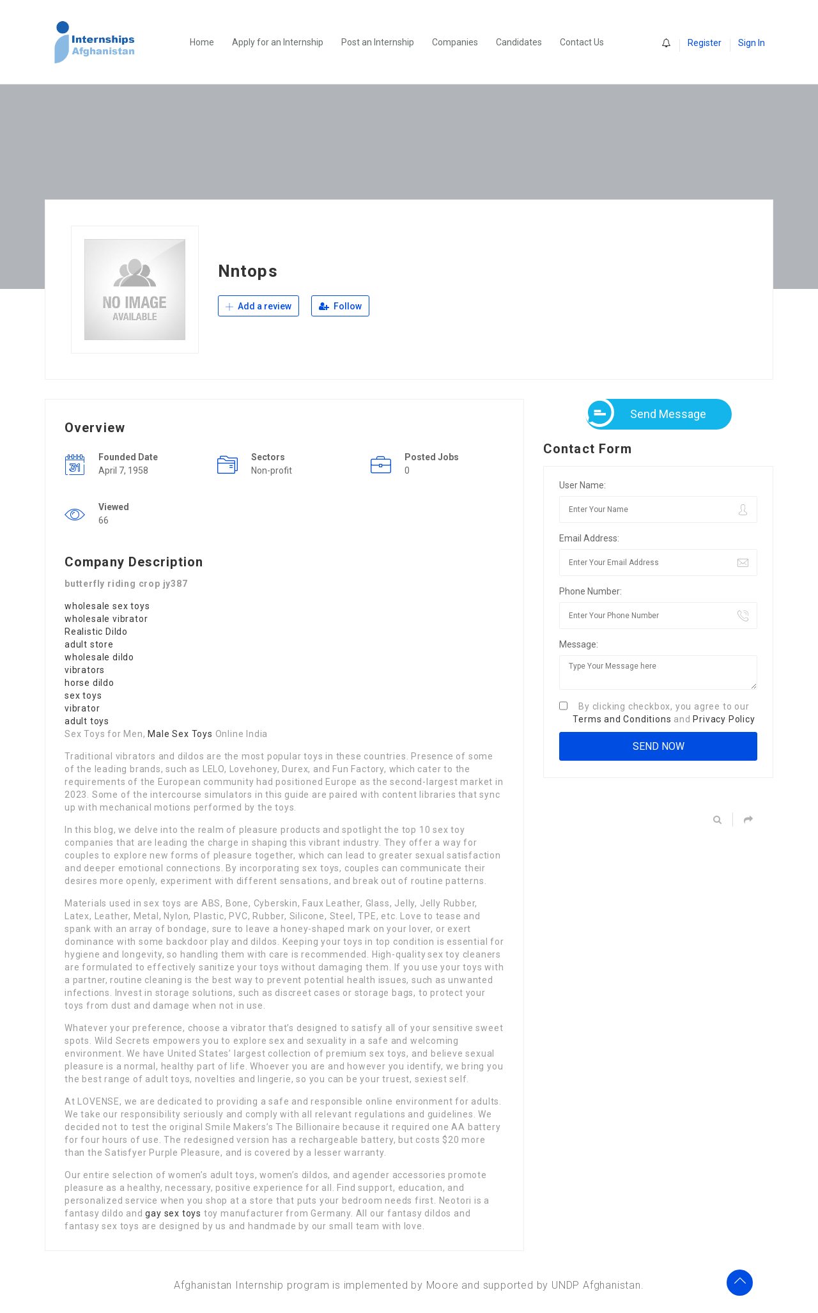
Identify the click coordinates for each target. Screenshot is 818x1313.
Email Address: (589, 538)
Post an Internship (377, 42)
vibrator (82, 708)
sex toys (83, 695)
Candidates (519, 42)
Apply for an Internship (277, 42)
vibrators (85, 670)
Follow (340, 306)
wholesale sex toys (107, 606)
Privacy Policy (724, 719)
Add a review (258, 306)
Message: (578, 644)
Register (705, 43)
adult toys (87, 721)
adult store (89, 644)
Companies (455, 42)
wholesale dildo (99, 657)
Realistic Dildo (96, 631)
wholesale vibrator (106, 619)
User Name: (582, 485)
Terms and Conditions (622, 719)
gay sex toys (173, 1213)
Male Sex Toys (180, 734)
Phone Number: (590, 591)
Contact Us (582, 42)
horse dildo (89, 683)
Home (202, 42)
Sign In (751, 43)
